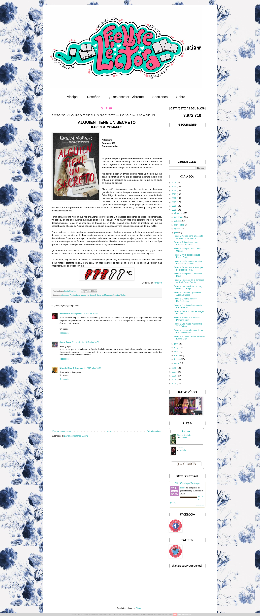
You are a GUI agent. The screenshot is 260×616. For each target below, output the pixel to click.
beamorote (65, 314)
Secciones (160, 97)
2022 (174, 198)
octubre (177, 221)
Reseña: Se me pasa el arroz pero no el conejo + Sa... (189, 268)
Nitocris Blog (66, 368)
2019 (174, 210)
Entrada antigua (154, 431)
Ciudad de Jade (184, 435)
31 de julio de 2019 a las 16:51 (85, 342)
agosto (177, 229)
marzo (177, 355)
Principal (72, 97)
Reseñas (93, 97)
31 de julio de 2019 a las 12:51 (84, 314)
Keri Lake (182, 450)
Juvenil (93, 295)
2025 (174, 186)
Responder (64, 333)
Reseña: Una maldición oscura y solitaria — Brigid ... (188, 287)
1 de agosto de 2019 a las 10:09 (87, 368)
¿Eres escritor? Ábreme (126, 97)
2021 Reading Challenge (187, 483)
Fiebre (182, 488)
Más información (184, 614)
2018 (174, 368)
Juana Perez (65, 342)
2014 (174, 383)
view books (200, 506)
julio (176, 233)
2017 (174, 372)
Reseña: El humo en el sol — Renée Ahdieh (186, 300)
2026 (174, 183)
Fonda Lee (183, 437)
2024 (174, 190)
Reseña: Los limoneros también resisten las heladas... (188, 262)
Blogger (139, 608)
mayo (177, 347)
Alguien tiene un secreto (79, 295)
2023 (174, 194)
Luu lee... (187, 431)
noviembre (179, 217)
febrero (177, 359)
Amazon (158, 283)
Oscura (180, 447)
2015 (174, 380)
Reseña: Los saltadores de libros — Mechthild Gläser (189, 331)
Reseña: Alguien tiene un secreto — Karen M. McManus (188, 237)
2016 (174, 376)
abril (176, 351)
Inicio (109, 431)
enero (177, 363)
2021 (174, 202)
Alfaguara (65, 295)
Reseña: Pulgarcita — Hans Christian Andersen (186, 243)
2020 (174, 206)
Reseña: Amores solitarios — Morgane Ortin (186, 318)
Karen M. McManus (104, 295)
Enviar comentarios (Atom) (76, 436)
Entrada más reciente (61, 431)
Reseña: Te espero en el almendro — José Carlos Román (189, 281)
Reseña (116, 295)
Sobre (180, 97)
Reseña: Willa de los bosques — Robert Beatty (188, 256)
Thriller (123, 295)
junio (176, 344)
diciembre (178, 213)
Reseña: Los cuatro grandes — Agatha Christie (187, 293)
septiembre (179, 225)
